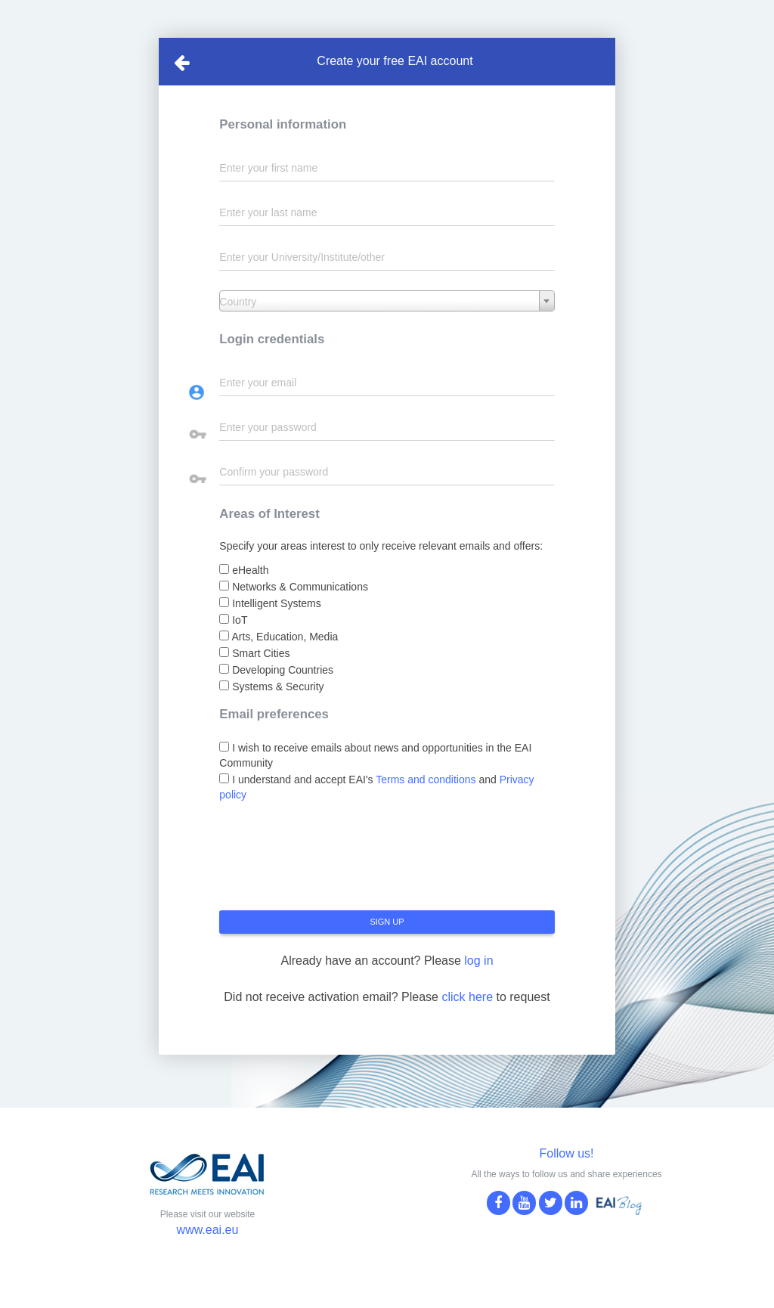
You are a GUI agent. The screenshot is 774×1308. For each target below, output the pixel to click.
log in (478, 960)
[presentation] (334, 861)
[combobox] (386, 301)
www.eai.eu (208, 1229)
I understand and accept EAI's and (376, 787)
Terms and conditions (425, 779)
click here (467, 996)
